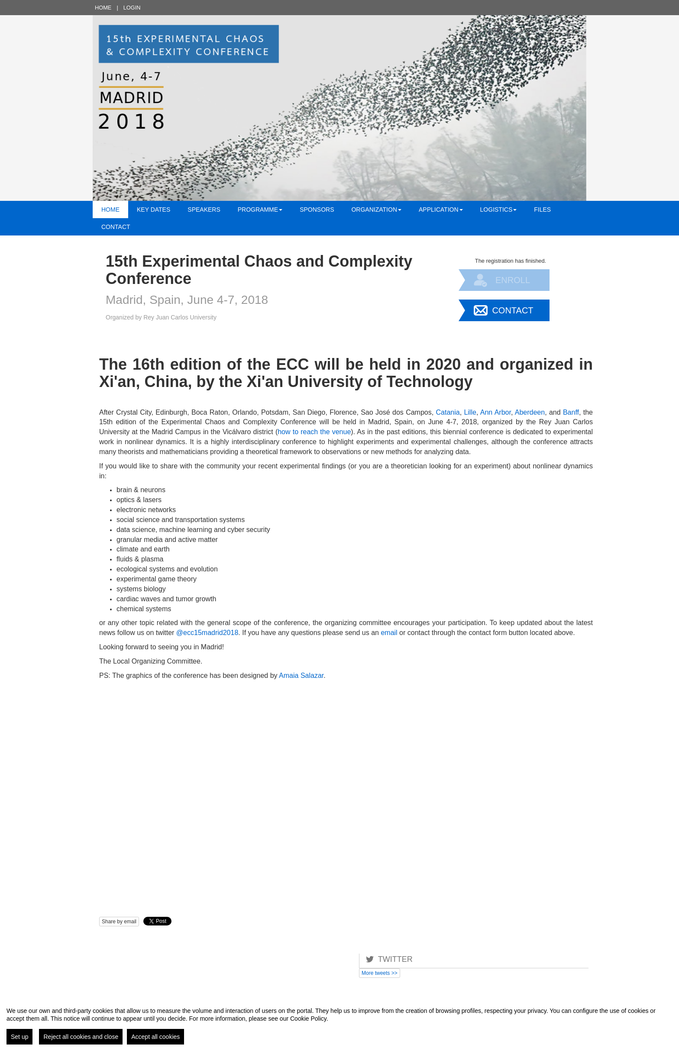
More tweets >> (380, 973)
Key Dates (153, 209)
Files (542, 209)
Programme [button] (260, 209)
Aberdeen (530, 412)
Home (103, 7)
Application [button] (441, 209)
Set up (19, 1036)
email (389, 632)
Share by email (119, 922)
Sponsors (317, 209)
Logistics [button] (498, 209)
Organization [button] (376, 209)
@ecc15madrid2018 (207, 632)
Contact (115, 226)
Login (132, 7)
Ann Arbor (495, 412)
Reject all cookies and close (80, 1036)
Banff (571, 412)
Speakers (204, 209)
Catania (447, 412)
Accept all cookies (155, 1036)
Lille (470, 412)
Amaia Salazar (301, 675)
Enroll (512, 280)
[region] (339, 1022)
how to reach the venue (314, 431)
